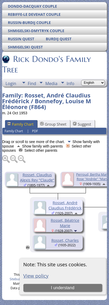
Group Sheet (53, 124)
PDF (35, 131)
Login (11, 83)
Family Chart (20, 124)
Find (32, 83)
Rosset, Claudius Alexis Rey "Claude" (37, 177)
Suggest (82, 124)
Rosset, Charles (65, 240)
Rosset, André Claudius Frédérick (65, 205)
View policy (36, 275)
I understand (62, 288)
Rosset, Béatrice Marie (65, 223)
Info (70, 83)
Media (51, 83)
